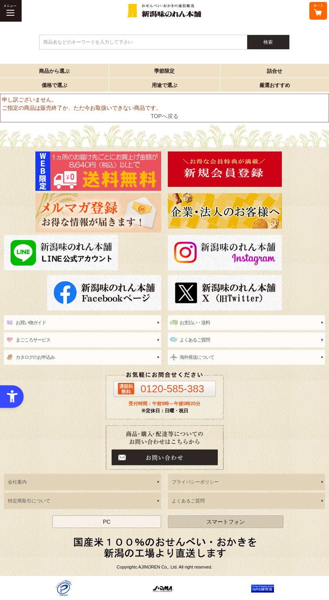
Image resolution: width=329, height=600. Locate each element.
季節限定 (164, 71)
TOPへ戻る (164, 116)
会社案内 (17, 482)
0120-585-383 (172, 389)
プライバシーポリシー (195, 482)
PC (106, 522)
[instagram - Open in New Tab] (246, 252)
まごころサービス (33, 340)
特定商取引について (29, 501)
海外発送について (197, 357)
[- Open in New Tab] (63, 588)
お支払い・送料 (195, 322)
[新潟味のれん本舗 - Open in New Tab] (246, 169)
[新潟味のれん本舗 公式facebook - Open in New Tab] (82, 292)
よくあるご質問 (195, 340)
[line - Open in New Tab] (82, 252)
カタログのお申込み (35, 357)
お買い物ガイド (31, 322)
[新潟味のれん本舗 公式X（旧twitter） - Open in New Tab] (246, 292)
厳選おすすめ (274, 85)
